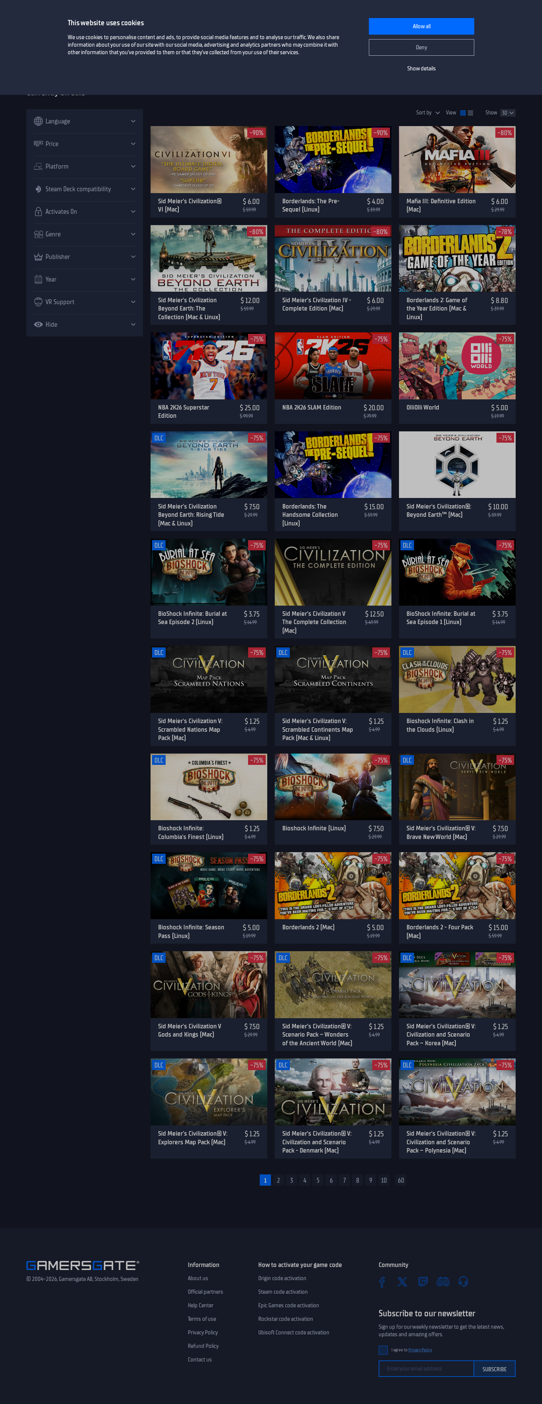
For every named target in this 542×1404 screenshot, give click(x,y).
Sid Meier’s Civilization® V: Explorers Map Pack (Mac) (192, 1137)
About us (198, 1278)
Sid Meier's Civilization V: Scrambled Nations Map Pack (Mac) (190, 729)
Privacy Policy (203, 1332)
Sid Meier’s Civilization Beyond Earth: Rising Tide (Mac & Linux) (191, 514)
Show (491, 112)
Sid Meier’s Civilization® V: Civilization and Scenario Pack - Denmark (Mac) (317, 1141)
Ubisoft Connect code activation (293, 1332)
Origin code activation (282, 1278)
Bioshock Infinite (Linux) (314, 828)
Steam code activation (283, 1292)
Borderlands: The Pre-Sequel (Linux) (311, 205)
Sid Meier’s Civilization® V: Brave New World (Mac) (441, 832)
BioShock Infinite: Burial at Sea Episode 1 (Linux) (440, 617)
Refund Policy (203, 1346)
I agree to (411, 1350)
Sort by (424, 112)
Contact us (200, 1359)
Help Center (200, 1305)
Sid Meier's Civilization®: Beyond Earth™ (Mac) (438, 510)
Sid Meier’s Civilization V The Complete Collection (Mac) (314, 622)
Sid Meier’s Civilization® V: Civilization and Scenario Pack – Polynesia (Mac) (441, 1141)
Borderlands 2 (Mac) (308, 927)
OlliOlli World (422, 407)
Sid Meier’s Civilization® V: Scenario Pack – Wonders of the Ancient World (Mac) (317, 1034)
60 (401, 1180)
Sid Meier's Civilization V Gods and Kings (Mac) (189, 1030)
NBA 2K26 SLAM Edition (311, 407)
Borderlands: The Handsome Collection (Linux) (310, 514)
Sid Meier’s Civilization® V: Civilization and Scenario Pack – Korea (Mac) (441, 1034)
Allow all (422, 26)
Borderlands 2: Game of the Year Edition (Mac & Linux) (436, 308)
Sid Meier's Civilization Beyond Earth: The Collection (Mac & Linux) (189, 308)
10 (384, 1180)
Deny (421, 47)
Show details (421, 68)
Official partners (205, 1292)
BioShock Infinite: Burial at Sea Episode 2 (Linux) (192, 617)
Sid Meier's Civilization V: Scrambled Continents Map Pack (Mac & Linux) (317, 729)
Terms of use (202, 1319)
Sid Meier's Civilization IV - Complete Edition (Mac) (316, 304)
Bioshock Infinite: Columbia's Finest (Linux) (191, 832)
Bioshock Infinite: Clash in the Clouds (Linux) (440, 725)
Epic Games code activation (288, 1305)
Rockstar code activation (285, 1319)
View (451, 112)
